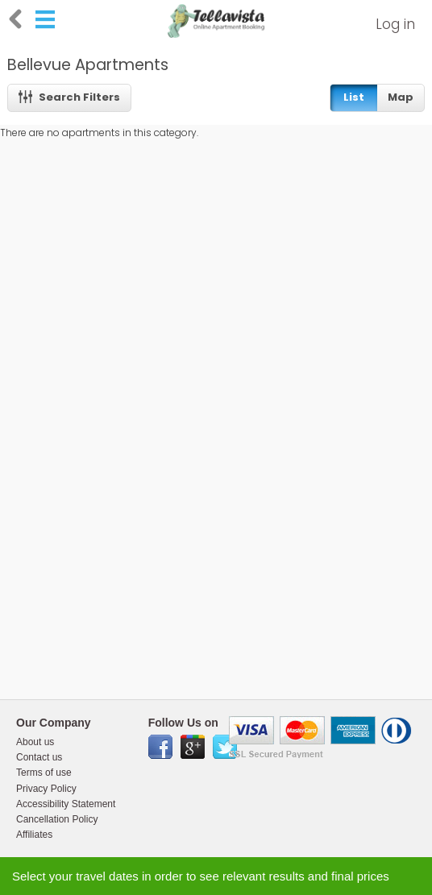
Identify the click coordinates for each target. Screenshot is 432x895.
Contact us (39, 757)
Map (400, 97)
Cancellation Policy (57, 819)
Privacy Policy (46, 788)
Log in (395, 24)
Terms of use (44, 772)
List (353, 97)
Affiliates (34, 834)
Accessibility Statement (65, 804)
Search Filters (70, 97)
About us (35, 742)
